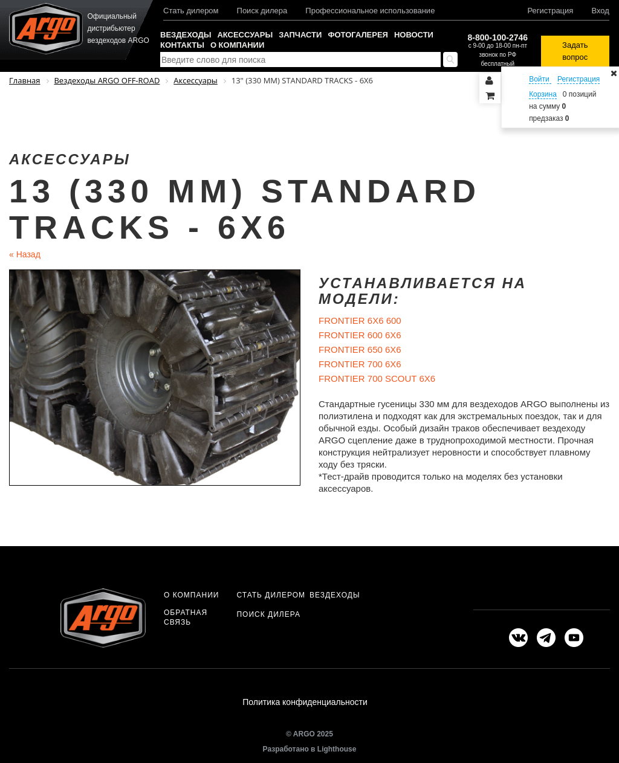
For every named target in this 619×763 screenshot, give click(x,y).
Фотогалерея (358, 34)
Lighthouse (337, 749)
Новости (413, 34)
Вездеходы (185, 34)
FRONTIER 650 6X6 (360, 349)
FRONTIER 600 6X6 (360, 335)
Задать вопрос (575, 51)
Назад (25, 254)
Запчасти (300, 34)
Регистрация (550, 10)
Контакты (182, 45)
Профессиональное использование (370, 10)
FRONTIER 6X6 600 (360, 320)
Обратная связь (185, 617)
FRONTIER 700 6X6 (360, 364)
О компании (237, 45)
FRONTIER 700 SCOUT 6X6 (377, 378)
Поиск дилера (262, 10)
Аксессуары (245, 34)
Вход (600, 10)
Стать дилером (191, 10)
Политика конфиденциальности (305, 702)
